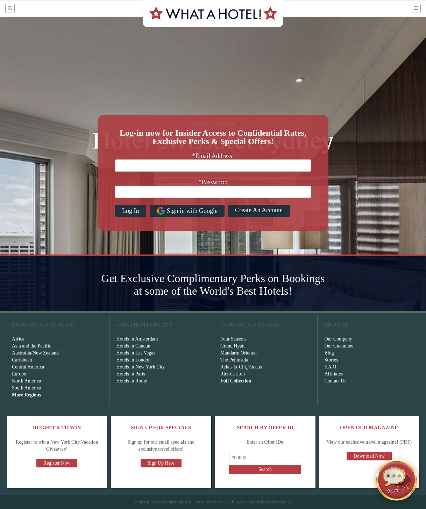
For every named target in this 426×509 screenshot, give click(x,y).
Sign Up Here (161, 463)
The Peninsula (234, 360)
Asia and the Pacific (31, 346)
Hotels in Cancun (133, 346)
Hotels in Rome (131, 380)
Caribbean (22, 360)
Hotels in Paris (130, 374)
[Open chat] (397, 480)
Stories (331, 360)
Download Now (369, 456)
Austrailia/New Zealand (35, 353)
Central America (28, 367)
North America (26, 380)
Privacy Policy (279, 502)
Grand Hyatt (232, 346)
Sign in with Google (187, 211)
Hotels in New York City (140, 367)
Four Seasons (233, 339)
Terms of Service (148, 502)
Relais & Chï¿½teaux (241, 367)
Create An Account (259, 210)
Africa (18, 339)
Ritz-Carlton (232, 374)
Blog (329, 353)
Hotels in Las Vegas (135, 353)
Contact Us (336, 380)
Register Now (56, 463)
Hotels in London (133, 360)
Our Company (339, 339)
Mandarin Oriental (238, 353)
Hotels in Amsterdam (137, 339)
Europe (19, 374)
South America (26, 387)
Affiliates (334, 374)
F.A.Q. (331, 367)
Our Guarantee (339, 346)
